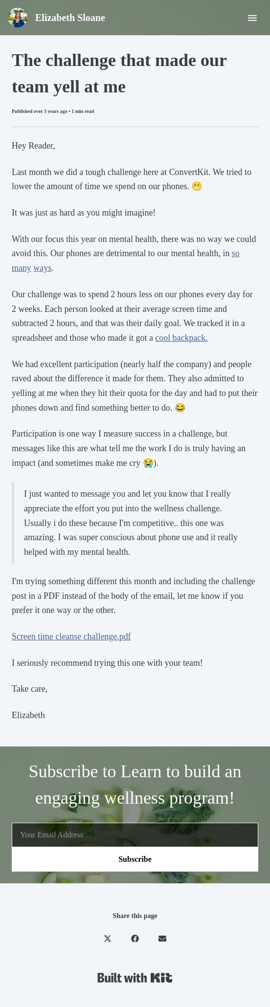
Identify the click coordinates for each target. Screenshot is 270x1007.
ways (42, 268)
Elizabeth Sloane (70, 17)
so (236, 253)
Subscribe (135, 859)
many (21, 268)
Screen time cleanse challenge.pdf (71, 636)
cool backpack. (181, 338)
